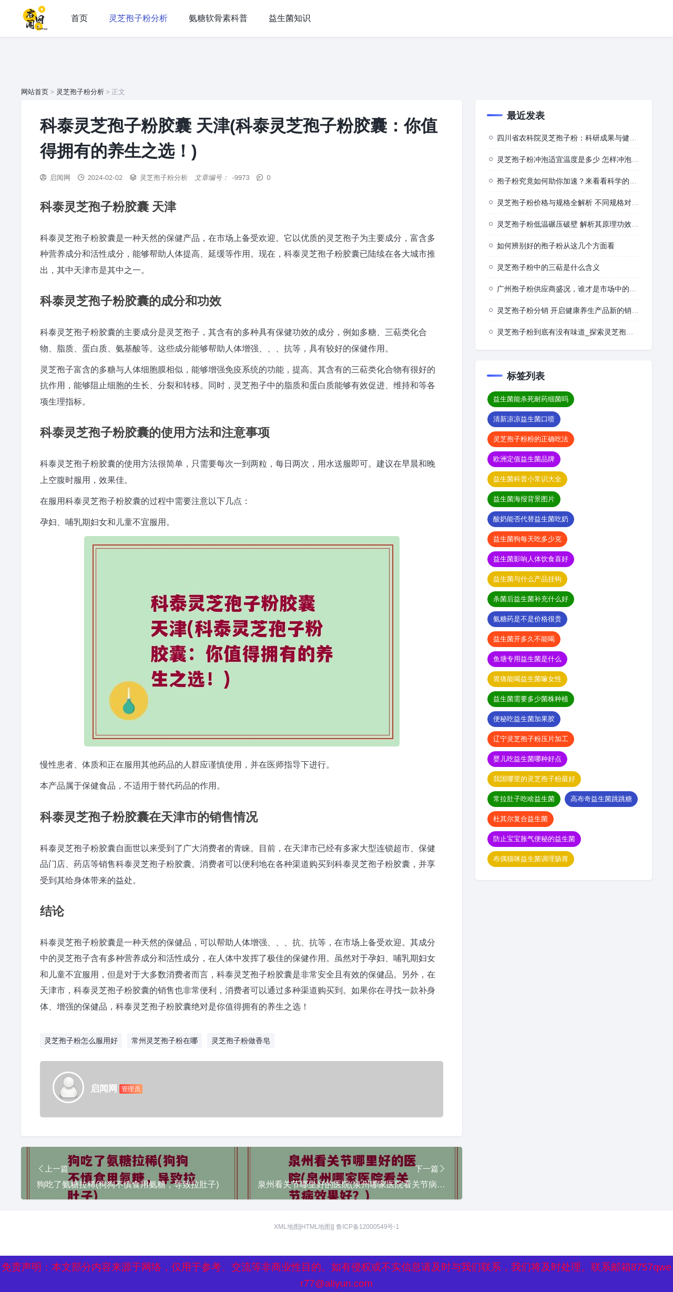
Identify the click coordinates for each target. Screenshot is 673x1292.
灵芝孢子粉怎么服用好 (81, 1040)
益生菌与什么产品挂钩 (527, 579)
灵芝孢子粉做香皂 (240, 1040)
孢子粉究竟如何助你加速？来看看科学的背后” (572, 181)
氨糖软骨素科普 (218, 18)
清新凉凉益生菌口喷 (524, 419)
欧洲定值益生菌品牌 (524, 459)
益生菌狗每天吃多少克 (527, 539)
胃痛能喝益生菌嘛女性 (527, 679)
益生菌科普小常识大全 (527, 479)
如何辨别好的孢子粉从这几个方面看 (556, 245)
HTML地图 (316, 1237)
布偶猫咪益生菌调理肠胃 (530, 859)
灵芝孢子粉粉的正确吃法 (530, 439)
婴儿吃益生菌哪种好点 (527, 759)
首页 (79, 18)
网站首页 (34, 92)
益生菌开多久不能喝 (524, 639)
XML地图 (287, 1237)
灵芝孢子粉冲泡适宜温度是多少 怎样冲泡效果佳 (575, 159)
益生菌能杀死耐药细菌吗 (530, 399)
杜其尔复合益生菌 (520, 819)
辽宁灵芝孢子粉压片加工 (530, 739)
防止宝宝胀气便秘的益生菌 (534, 839)
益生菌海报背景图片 (524, 499)
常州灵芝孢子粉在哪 (164, 1040)
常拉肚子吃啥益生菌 (524, 799)
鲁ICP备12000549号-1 (367, 1237)
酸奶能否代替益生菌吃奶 (530, 519)
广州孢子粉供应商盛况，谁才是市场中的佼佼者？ (578, 289)
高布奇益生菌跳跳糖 (601, 799)
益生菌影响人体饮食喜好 (530, 559)
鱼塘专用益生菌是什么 (527, 659)
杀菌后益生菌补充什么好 (530, 599)
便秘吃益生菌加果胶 (524, 719)
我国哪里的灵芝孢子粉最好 (534, 779)
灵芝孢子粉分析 (138, 18)
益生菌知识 (290, 18)
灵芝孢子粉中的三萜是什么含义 (548, 267)
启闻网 (60, 177)
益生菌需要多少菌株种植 (530, 699)
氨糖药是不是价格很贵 (527, 619)
